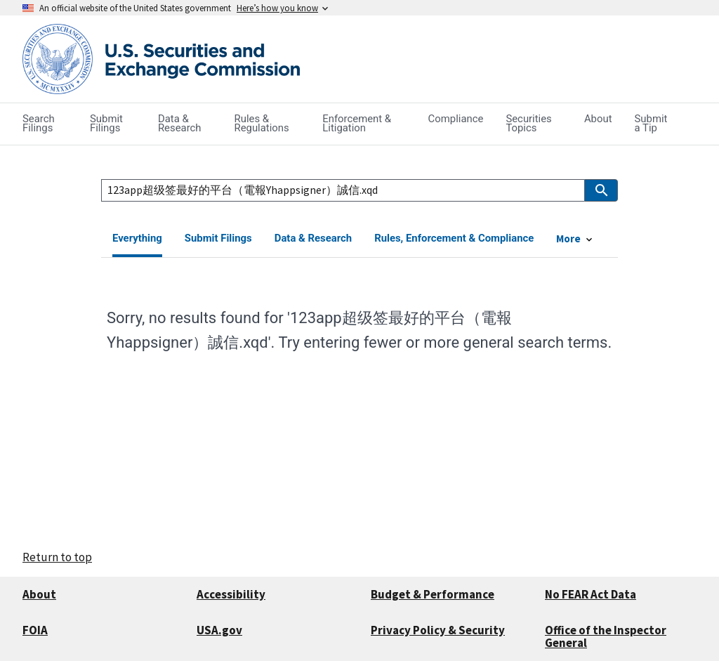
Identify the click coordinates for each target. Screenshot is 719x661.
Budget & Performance (432, 594)
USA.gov (219, 630)
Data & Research (313, 238)
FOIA (35, 630)
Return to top (57, 557)
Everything (137, 238)
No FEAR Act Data (590, 594)
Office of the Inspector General (605, 636)
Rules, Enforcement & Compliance (454, 238)
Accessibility (231, 594)
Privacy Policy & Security (438, 630)
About (39, 594)
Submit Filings (218, 238)
